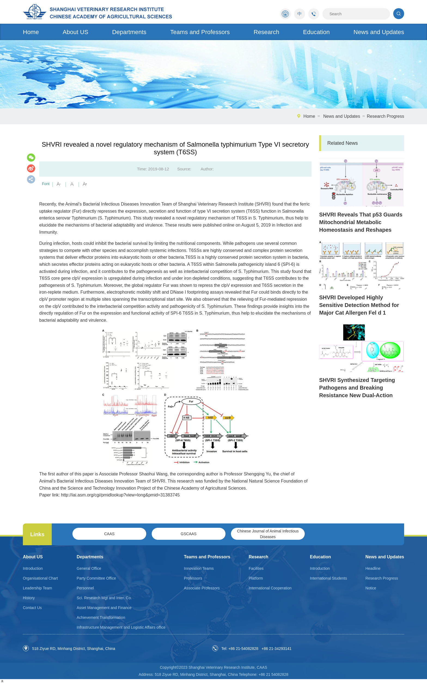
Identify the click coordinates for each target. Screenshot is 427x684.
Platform (256, 578)
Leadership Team (37, 588)
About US (75, 32)
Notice (370, 588)
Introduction (33, 568)
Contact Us (32, 607)
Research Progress (385, 116)
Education (316, 32)
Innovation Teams (198, 568)
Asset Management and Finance (104, 607)
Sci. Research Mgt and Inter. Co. (104, 598)
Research (266, 32)
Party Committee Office (96, 578)
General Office (89, 568)
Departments (129, 32)
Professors (193, 578)
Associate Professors (202, 588)
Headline (372, 568)
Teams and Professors (200, 32)
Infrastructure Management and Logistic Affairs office (121, 627)
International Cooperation (270, 588)
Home (31, 32)
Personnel (85, 588)
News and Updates (378, 32)
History (29, 598)
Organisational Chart (40, 578)
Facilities (256, 568)
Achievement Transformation (101, 617)
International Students (328, 578)
